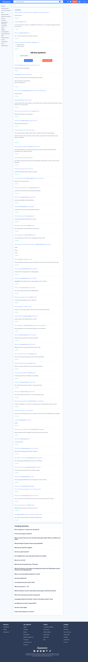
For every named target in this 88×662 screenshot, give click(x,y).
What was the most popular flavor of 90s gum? (26, 564)
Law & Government (5, 33)
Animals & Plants (5, 8)
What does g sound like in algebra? (23, 547)
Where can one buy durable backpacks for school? (27, 574)
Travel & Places (4, 45)
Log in (84, 1)
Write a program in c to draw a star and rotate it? (26, 529)
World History (26, 634)
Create (75, 1)
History (2, 27)
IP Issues (66, 642)
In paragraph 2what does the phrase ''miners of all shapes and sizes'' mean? (33, 599)
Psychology (25, 639)
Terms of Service (67, 632)
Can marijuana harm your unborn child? (24, 582)
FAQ (44, 639)
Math (2, 35)
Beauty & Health (5, 14)
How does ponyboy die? (20, 578)
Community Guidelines (48, 627)
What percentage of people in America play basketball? (28, 543)
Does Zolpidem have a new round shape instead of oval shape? (30, 556)
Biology (25, 632)
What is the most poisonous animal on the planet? (27, 595)
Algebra (25, 627)
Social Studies (4, 41)
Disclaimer (66, 637)
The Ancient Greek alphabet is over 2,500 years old (27, 489)
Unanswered (6, 632)
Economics (25, 644)
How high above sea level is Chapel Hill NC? (25, 603)
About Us (66, 627)
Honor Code (46, 629)
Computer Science (27, 642)
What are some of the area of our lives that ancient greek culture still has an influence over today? (37, 538)
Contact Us (66, 629)
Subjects (3, 6)
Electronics (3, 20)
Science (3, 39)
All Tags (5, 629)
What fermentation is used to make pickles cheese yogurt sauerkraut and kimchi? (35, 591)
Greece (43, 24)
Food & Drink (4, 25)
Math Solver (46, 637)
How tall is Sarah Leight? (20, 607)
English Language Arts (28, 637)
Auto (2, 12)
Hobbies (3, 29)
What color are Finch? (19, 560)
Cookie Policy (66, 639)
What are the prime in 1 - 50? (21, 586)
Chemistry (25, 629)
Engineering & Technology (4, 23)
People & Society (5, 37)
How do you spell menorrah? (21, 552)
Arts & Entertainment (6, 10)
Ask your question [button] (47, 60)
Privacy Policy (67, 634)
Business (3, 18)
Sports (2, 43)
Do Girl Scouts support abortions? (23, 533)
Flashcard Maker (47, 632)
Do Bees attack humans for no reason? (24, 611)
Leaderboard (6, 627)
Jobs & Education (5, 31)
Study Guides (46, 634)
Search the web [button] (28, 60)
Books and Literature (6, 16)
